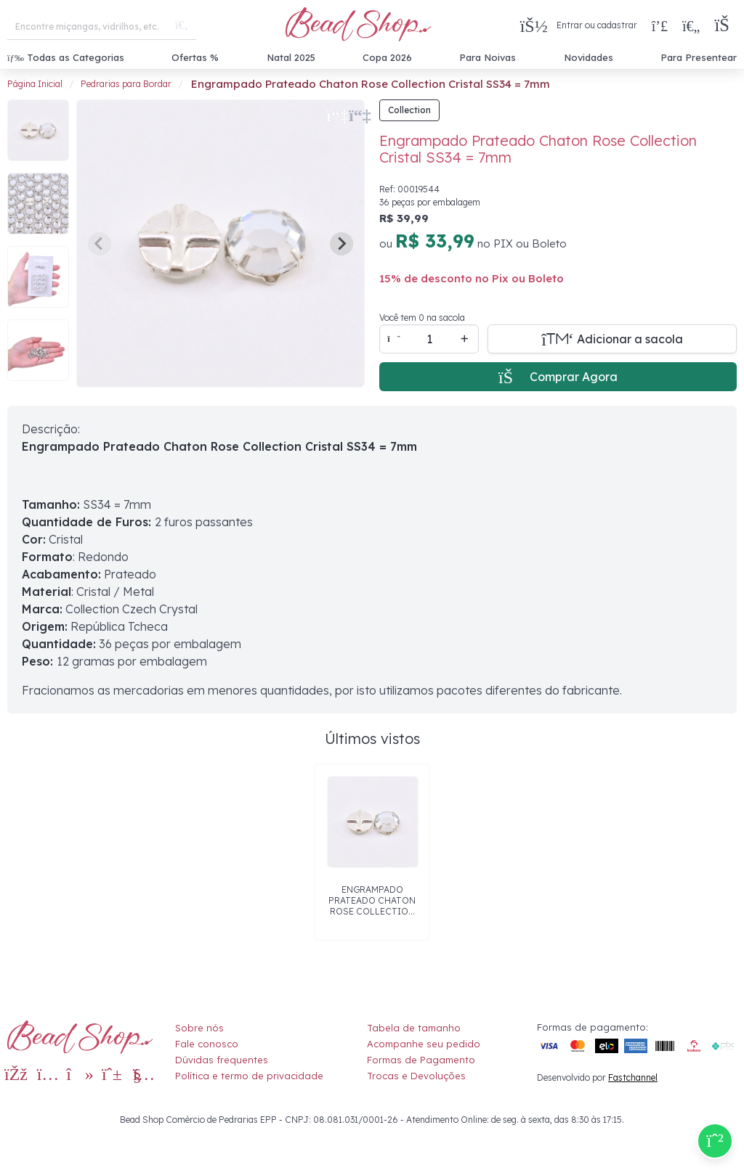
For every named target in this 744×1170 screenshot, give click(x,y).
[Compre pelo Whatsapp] (715, 1141)
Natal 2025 (291, 57)
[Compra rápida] (660, 25)
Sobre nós (199, 1028)
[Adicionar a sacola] (612, 338)
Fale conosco (206, 1044)
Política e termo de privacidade (249, 1075)
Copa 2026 (387, 57)
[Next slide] (341, 243)
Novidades (588, 57)
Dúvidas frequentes (221, 1059)
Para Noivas (487, 57)
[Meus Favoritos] (691, 25)
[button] (725, 26)
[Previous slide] (99, 243)
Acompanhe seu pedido (423, 1044)
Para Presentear (698, 57)
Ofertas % (195, 57)
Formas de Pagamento (421, 1059)
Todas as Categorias (65, 57)
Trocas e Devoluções (416, 1075)
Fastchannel (633, 1077)
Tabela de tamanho (414, 1028)
